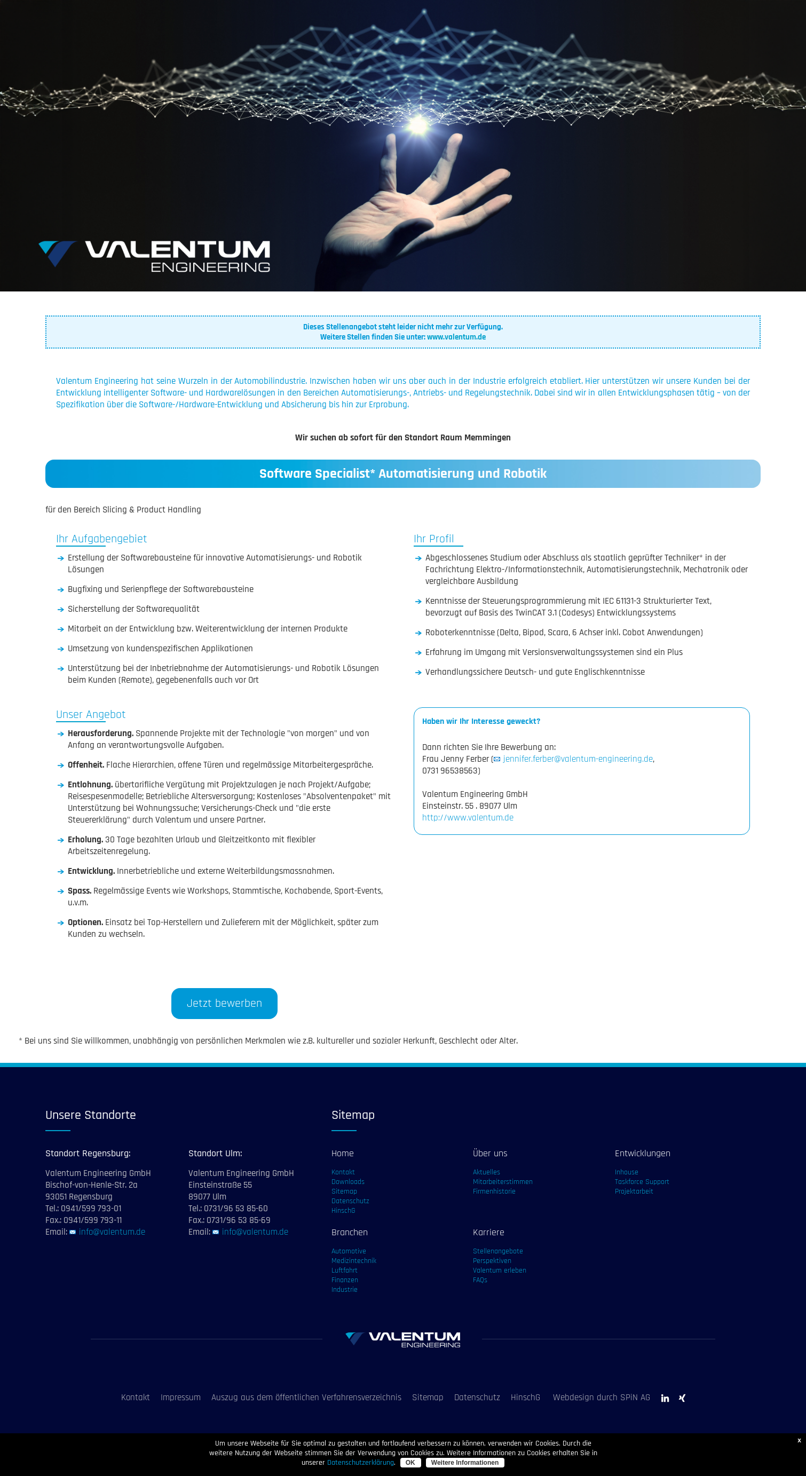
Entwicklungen (642, 1153)
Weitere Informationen (465, 1462)
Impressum (181, 1397)
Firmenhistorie (494, 1191)
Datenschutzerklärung (360, 1462)
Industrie (344, 1290)
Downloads (348, 1182)
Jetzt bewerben (224, 1003)
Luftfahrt (344, 1270)
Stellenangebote (498, 1251)
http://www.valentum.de (467, 818)
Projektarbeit (634, 1191)
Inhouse (626, 1172)
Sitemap (344, 1191)
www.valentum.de (456, 337)
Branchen (349, 1232)
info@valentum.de (112, 1232)
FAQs (480, 1280)
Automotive (348, 1251)
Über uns (490, 1153)
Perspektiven (492, 1261)
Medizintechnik (353, 1261)
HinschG (343, 1210)
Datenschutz (350, 1201)
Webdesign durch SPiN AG (601, 1397)
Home (342, 1153)
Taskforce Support (642, 1182)
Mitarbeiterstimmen (503, 1182)
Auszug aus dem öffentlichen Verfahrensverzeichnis (306, 1397)
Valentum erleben (499, 1270)
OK (410, 1462)
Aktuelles (486, 1172)
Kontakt (343, 1172)
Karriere (488, 1232)
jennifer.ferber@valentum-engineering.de (578, 759)
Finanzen (344, 1280)
